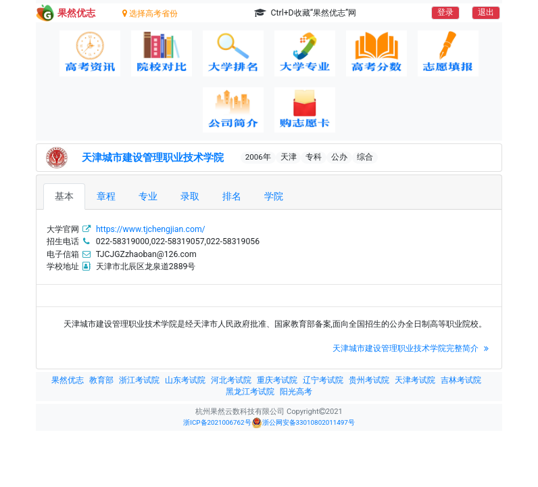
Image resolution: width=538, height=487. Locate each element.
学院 (273, 196)
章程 (106, 196)
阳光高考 (296, 391)
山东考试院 (185, 380)
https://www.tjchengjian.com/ (150, 229)
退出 (486, 12)
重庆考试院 (277, 380)
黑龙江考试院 (250, 391)
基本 (64, 196)
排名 (231, 196)
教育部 (101, 380)
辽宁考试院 (323, 380)
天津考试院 (415, 380)
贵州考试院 (369, 380)
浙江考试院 (139, 380)
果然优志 (67, 380)
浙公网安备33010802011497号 (303, 422)
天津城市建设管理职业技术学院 (153, 158)
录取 (189, 196)
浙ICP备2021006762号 (217, 422)
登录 (445, 12)
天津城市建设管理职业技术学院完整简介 (412, 348)
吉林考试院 (461, 380)
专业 (148, 196)
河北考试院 (231, 380)
